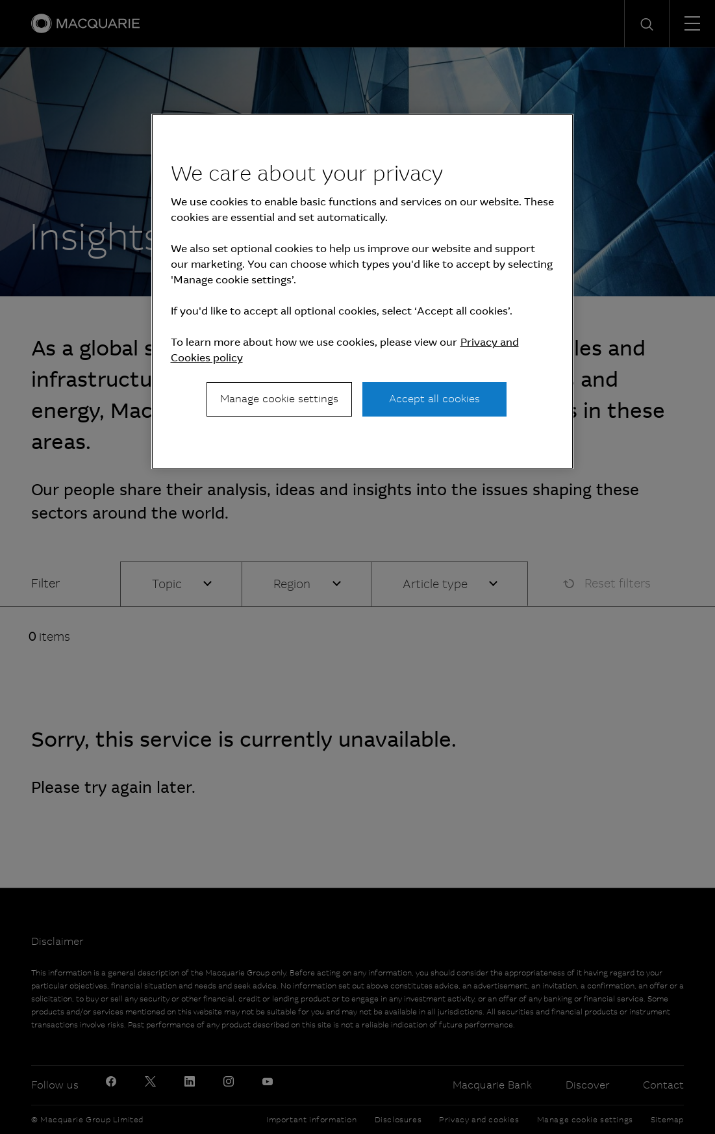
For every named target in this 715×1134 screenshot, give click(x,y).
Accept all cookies (434, 399)
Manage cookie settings (279, 399)
